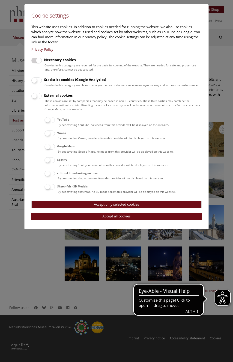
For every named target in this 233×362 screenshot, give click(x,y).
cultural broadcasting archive (77, 173)
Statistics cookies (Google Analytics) (75, 79)
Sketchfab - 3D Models (72, 186)
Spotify (62, 160)
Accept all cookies (116, 216)
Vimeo (61, 133)
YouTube (63, 120)
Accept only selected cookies (116, 204)
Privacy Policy (42, 49)
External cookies (58, 95)
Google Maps (66, 146)
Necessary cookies (60, 59)
